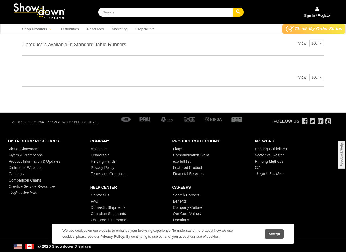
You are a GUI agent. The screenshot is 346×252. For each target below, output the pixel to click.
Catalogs (16, 174)
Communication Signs (191, 155)
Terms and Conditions (109, 174)
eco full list (182, 161)
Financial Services (188, 174)
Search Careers (186, 195)
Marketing (119, 29)
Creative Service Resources (32, 186)
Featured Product (187, 167)
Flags (177, 149)
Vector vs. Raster (269, 155)
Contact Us (100, 195)
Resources (95, 29)
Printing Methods (269, 161)
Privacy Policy (102, 167)
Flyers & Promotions (26, 155)
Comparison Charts (25, 180)
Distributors (70, 29)
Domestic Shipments (108, 207)
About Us (99, 149)
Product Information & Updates (34, 161)
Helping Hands (103, 161)
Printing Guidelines (271, 149)
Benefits (180, 201)
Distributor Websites (25, 167)
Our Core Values (187, 214)
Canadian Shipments (108, 214)
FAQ (94, 201)
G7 (257, 167)
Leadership (100, 155)
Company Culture (187, 207)
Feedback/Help (341, 155)
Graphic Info (145, 29)
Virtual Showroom (23, 149)
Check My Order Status (314, 29)
